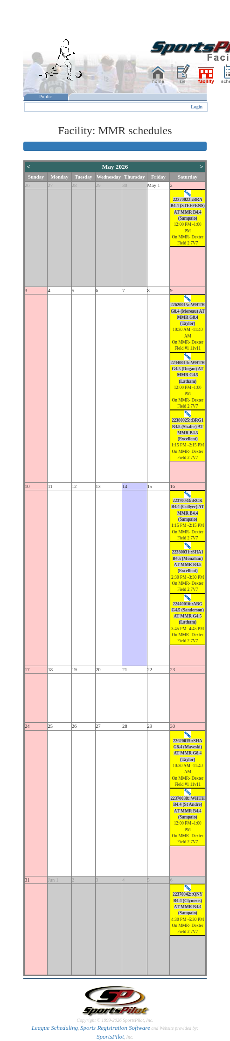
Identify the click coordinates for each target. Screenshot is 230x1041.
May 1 (153, 185)
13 (98, 486)
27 (50, 185)
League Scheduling (55, 1027)
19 (74, 669)
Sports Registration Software (115, 1027)
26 (27, 185)
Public (46, 96)
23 (172, 669)
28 (74, 185)
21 (124, 669)
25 (50, 726)
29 (98, 185)
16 (172, 486)
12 (74, 486)
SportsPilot (110, 1036)
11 (50, 486)
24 (27, 726)
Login (196, 106)
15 (150, 486)
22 (150, 669)
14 (124, 486)
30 (124, 185)
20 (98, 669)
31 (27, 880)
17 (27, 669)
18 (50, 669)
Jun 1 (53, 880)
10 (27, 486)
